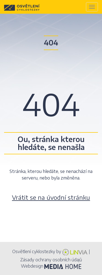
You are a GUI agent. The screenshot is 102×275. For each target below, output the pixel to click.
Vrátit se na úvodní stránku (51, 197)
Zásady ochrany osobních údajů (51, 259)
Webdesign (32, 266)
